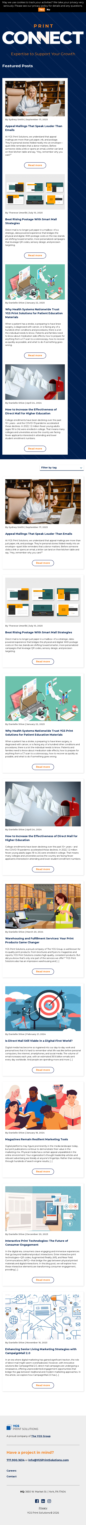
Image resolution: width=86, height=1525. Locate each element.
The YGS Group (41, 1436)
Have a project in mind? (30, 1452)
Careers (11, 1470)
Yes (41, 9)
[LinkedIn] (43, 1501)
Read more (35, 165)
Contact (11, 1476)
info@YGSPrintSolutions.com (48, 1460)
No (48, 9)
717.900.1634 (16, 1460)
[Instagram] (49, 1501)
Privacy (43, 1508)
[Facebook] (37, 1501)
